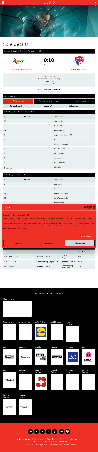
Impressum (42, 445)
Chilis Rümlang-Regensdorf (18, 69)
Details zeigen (85, 236)
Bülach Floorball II (79, 69)
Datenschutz (52, 445)
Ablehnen (18, 243)
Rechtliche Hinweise (70, 445)
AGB (60, 445)
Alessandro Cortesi (61, 193)
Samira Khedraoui (61, 144)
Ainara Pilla (58, 121)
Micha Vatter (59, 203)
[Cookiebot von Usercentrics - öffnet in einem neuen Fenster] (85, 207)
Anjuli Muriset (59, 130)
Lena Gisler (58, 139)
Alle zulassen (80, 243)
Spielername (59, 116)
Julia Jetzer (58, 158)
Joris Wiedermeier (61, 198)
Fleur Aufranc (59, 126)
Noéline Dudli (59, 149)
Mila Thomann (59, 153)
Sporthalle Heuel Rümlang (50, 79)
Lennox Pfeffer (59, 162)
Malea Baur (58, 167)
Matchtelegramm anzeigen (48, 90)
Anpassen (49, 243)
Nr (5, 116)
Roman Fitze (59, 184)
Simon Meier (59, 189)
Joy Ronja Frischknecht (63, 135)
